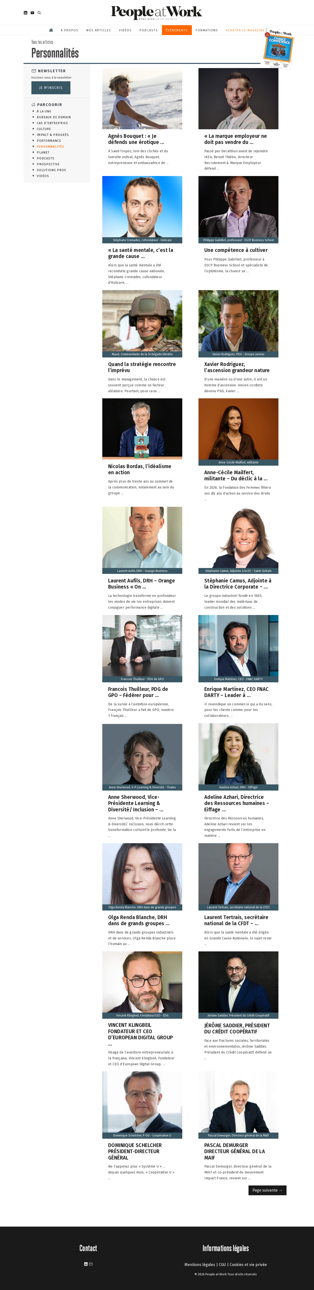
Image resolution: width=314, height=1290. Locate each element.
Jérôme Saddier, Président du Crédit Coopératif (238, 1015)
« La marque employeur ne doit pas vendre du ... (235, 139)
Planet (43, 152)
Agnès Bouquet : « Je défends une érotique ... (136, 139)
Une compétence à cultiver (236, 250)
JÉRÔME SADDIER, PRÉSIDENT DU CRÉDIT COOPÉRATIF (237, 1028)
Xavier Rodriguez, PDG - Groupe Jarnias (238, 354)
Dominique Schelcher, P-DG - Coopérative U (142, 1135)
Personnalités (50, 146)
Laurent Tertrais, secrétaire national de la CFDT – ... (236, 920)
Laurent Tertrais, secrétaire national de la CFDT (238, 907)
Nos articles (98, 30)
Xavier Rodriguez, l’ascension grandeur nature (237, 367)
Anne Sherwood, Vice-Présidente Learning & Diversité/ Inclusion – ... (135, 803)
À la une (44, 111)
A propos (69, 30)
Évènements (177, 30)
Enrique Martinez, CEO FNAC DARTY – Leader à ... (236, 692)
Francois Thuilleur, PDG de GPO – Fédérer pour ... (138, 692)
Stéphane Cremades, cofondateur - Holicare (142, 240)
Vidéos (125, 30)
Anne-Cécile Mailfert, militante (239, 462)
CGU (222, 1264)
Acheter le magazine (245, 30)
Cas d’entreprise (52, 123)
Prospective (48, 164)
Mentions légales (199, 1264)
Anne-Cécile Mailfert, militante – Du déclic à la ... (236, 475)
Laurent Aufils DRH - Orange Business (142, 571)
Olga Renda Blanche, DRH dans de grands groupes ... (139, 920)
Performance (49, 140)
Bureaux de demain (54, 117)
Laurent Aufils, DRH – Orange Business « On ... (141, 584)
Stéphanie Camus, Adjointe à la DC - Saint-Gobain (238, 571)
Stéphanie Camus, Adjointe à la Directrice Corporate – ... (238, 584)
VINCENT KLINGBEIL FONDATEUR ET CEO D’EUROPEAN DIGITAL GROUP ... (140, 1034)
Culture (44, 129)
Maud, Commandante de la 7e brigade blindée (142, 354)
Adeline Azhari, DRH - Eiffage (238, 787)
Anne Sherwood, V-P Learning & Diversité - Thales (142, 787)
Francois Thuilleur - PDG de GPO (142, 679)
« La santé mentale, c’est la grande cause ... (140, 253)
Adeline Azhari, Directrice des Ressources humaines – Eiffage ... (236, 803)
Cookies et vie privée (248, 1264)
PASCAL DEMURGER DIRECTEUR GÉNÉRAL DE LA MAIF (234, 1151)
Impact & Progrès (53, 135)
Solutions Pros (51, 170)
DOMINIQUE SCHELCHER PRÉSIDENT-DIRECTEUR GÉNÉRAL (135, 1151)
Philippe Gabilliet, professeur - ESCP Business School (238, 240)
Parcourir (49, 104)
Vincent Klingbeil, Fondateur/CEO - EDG (142, 1015)
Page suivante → (267, 1190)
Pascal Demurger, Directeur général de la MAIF (238, 1135)
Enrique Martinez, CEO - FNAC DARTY (238, 679)
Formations (207, 30)
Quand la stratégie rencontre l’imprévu (142, 367)
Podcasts (149, 30)
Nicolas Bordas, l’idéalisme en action (139, 469)
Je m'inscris (51, 88)
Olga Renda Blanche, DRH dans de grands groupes (142, 907)
